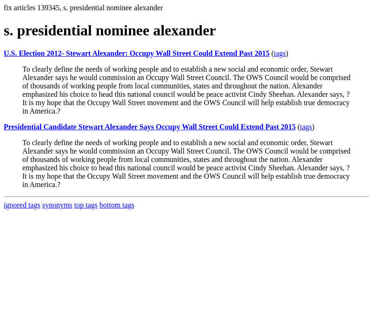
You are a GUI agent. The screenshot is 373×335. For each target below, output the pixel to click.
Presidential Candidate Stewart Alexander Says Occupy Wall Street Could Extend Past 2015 (150, 127)
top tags (86, 205)
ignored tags (22, 205)
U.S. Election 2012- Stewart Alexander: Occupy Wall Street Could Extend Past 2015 (136, 53)
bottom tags (117, 205)
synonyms (57, 205)
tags (280, 53)
